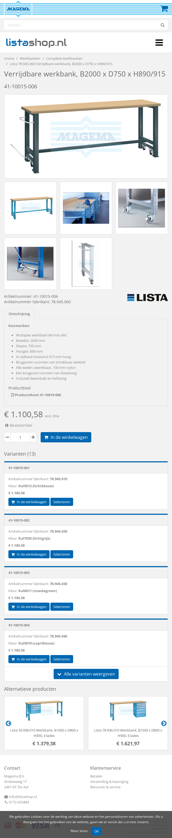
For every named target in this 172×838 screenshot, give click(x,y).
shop (36, 42)
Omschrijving (19, 313)
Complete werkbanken (64, 58)
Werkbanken (30, 58)
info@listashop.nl (20, 796)
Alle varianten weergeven (86, 674)
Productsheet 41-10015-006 (36, 394)
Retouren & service (105, 786)
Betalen (96, 776)
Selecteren (61, 501)
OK (96, 831)
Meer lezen (79, 831)
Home (9, 58)
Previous (8, 723)
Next (163, 723)
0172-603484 (16, 802)
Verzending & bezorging (109, 781)
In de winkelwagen (66, 437)
